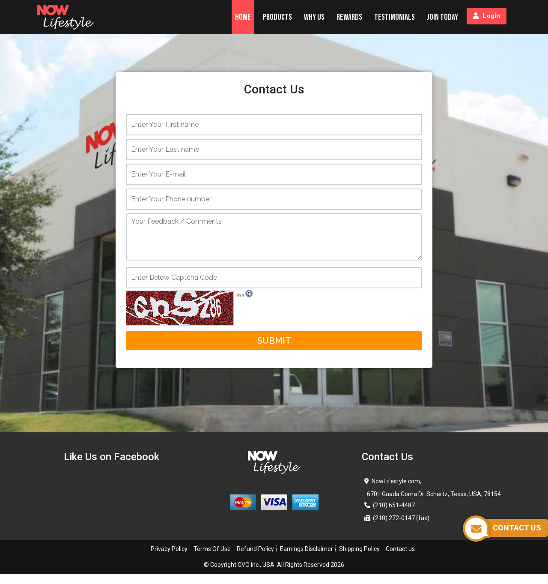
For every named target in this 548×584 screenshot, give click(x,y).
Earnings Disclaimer (306, 548)
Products (277, 17)
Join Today (442, 17)
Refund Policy (255, 548)
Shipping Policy (359, 548)
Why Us (314, 17)
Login (486, 16)
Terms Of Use (212, 548)
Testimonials (394, 17)
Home (243, 17)
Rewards (349, 17)
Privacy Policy (169, 548)
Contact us (400, 548)
